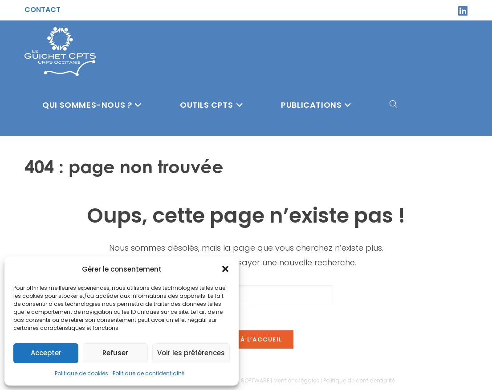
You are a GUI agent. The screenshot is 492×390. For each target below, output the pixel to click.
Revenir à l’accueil (246, 339)
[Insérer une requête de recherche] (246, 294)
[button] (225, 268)
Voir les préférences (191, 353)
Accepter (46, 353)
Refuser (115, 353)
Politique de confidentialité (148, 373)
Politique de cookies (81, 373)
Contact (42, 9)
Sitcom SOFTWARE (244, 380)
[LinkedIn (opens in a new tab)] (461, 10)
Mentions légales (296, 380)
